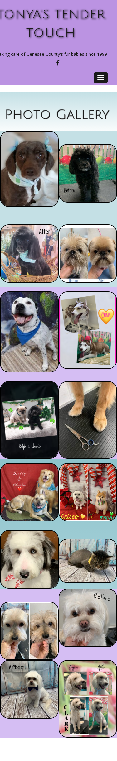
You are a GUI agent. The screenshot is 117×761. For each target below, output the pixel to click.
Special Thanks (60, 741)
